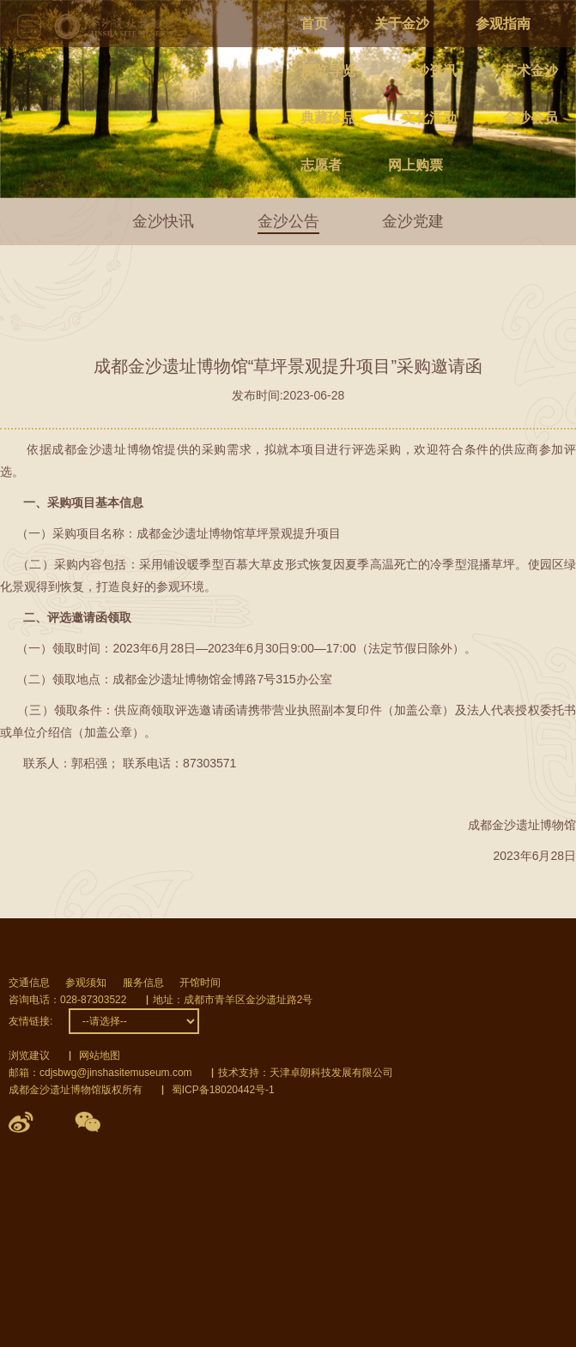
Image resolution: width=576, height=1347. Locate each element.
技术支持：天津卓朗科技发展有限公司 (305, 1073)
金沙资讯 (429, 70)
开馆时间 (200, 983)
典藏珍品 (327, 118)
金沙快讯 (163, 221)
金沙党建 (413, 221)
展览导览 (327, 70)
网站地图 (99, 1055)
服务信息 (143, 983)
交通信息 (29, 983)
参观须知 (85, 983)
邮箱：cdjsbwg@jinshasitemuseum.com (100, 1073)
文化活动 (429, 118)
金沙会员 (530, 118)
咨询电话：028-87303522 (67, 1000)
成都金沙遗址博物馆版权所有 (75, 1090)
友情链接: (30, 1021)
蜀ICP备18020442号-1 (223, 1090)
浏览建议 (29, 1055)
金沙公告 (288, 221)
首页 (314, 23)
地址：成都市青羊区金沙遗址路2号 (233, 1000)
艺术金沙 (530, 70)
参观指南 (503, 23)
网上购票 (415, 165)
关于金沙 (401, 23)
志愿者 (321, 165)
